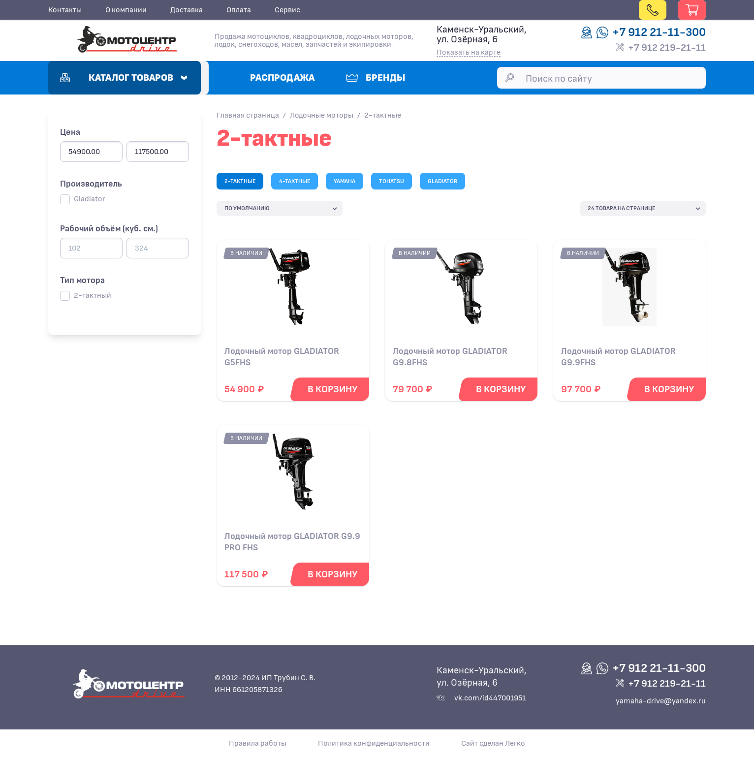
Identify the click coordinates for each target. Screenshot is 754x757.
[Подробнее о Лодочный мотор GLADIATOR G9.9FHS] (629, 291)
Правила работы (257, 743)
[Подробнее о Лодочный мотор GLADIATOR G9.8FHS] (461, 291)
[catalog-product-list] (280, 208)
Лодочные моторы (321, 115)
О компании (126, 10)
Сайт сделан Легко (493, 743)
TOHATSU (391, 181)
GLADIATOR (442, 181)
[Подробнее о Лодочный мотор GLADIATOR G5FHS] (293, 291)
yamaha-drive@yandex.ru (661, 701)
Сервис (287, 10)
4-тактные (294, 181)
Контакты (65, 10)
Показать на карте (469, 52)
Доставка (186, 10)
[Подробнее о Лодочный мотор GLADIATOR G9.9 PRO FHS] (293, 476)
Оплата (238, 10)
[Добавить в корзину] (332, 389)
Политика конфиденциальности (374, 743)
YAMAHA (344, 181)
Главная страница (248, 115)
